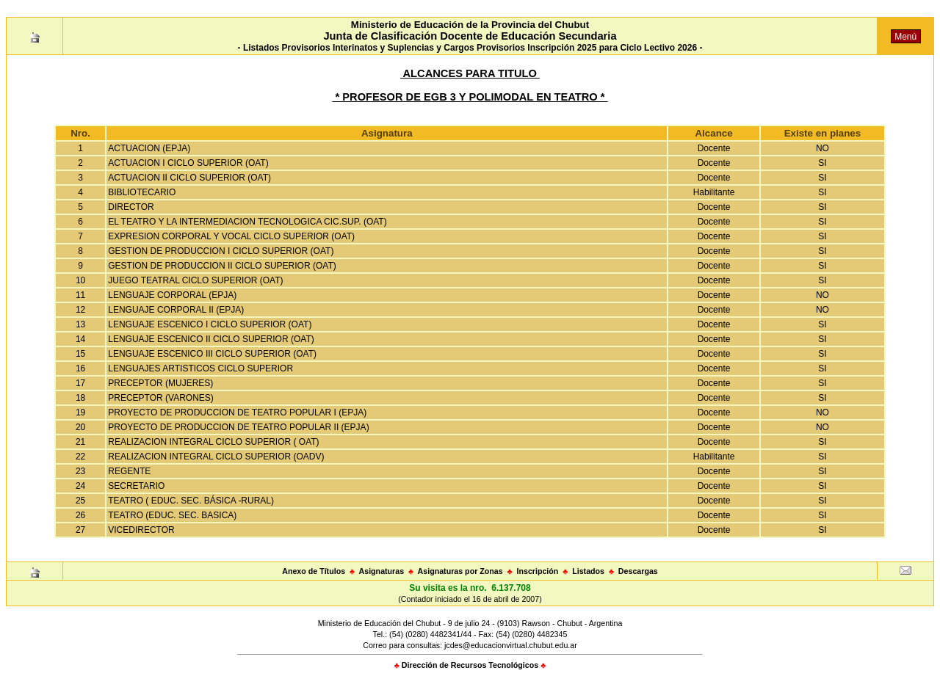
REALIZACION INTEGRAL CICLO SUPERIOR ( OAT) (213, 442)
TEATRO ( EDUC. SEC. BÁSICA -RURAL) (191, 500)
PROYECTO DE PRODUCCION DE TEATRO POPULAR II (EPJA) (238, 427)
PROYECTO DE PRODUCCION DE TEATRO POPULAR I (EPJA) (237, 412)
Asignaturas (382, 571)
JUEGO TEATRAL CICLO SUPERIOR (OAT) (195, 280)
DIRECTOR (130, 207)
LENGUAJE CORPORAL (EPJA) (172, 295)
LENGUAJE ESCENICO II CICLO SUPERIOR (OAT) (211, 339)
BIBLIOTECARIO (142, 192)
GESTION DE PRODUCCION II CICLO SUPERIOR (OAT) (222, 266)
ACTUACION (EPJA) (149, 148)
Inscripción (537, 571)
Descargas (638, 571)
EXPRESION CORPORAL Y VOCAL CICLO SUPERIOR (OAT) (231, 236)
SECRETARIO (136, 486)
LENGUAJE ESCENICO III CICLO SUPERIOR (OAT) (212, 354)
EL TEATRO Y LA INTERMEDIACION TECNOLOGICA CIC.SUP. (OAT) (247, 222)
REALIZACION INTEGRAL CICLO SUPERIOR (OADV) (216, 456)
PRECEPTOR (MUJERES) (160, 383)
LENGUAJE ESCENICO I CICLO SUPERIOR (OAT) (209, 324)
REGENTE (129, 471)
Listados (588, 571)
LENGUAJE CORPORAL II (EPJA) (176, 310)
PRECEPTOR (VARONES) (161, 398)
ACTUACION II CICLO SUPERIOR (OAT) (189, 177)
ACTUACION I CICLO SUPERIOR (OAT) (188, 163)
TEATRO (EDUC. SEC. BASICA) (172, 515)
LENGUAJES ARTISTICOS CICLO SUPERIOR (200, 368)
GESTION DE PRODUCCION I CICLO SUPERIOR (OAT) (220, 251)
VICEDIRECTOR (141, 530)
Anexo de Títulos (313, 571)
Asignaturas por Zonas (460, 571)
